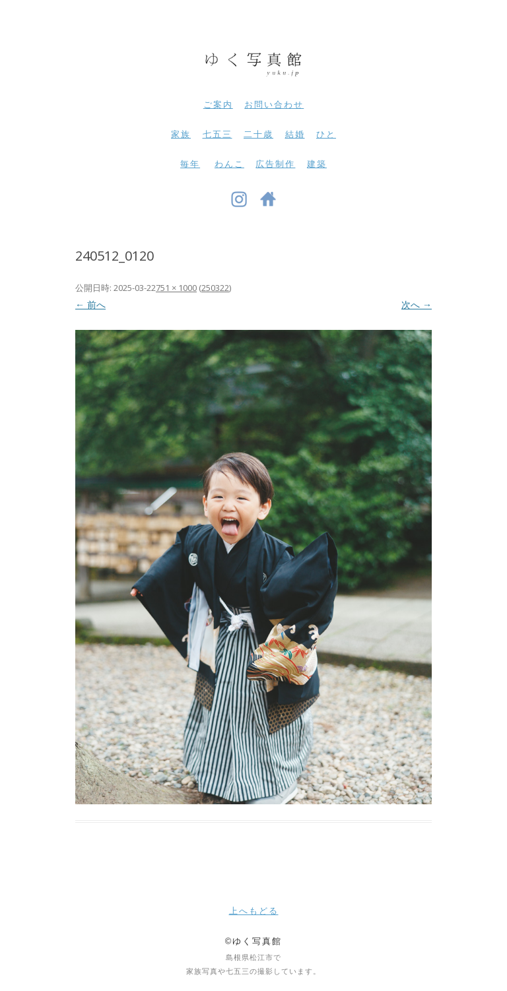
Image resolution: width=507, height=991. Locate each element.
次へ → (416, 304)
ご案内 (218, 105)
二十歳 (258, 134)
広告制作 (275, 164)
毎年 (190, 164)
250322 (215, 288)
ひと (326, 134)
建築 (317, 164)
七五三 (217, 134)
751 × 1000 (176, 288)
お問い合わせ (274, 105)
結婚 (295, 134)
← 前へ (90, 304)
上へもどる (254, 911)
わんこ (229, 164)
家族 (181, 134)
